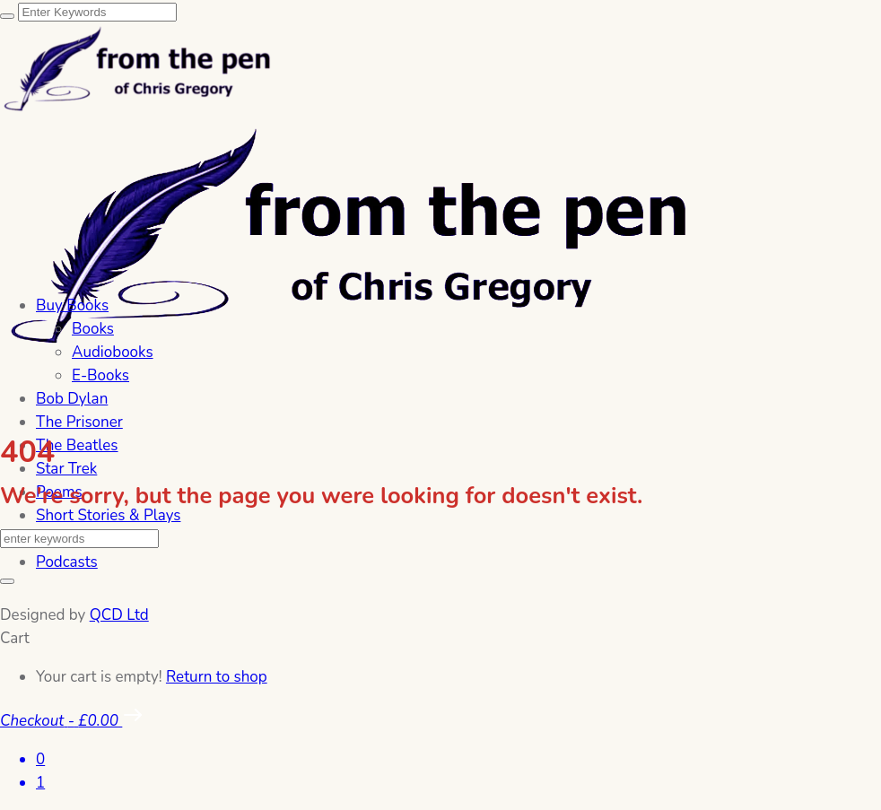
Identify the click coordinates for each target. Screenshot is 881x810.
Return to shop (216, 676)
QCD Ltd (119, 615)
